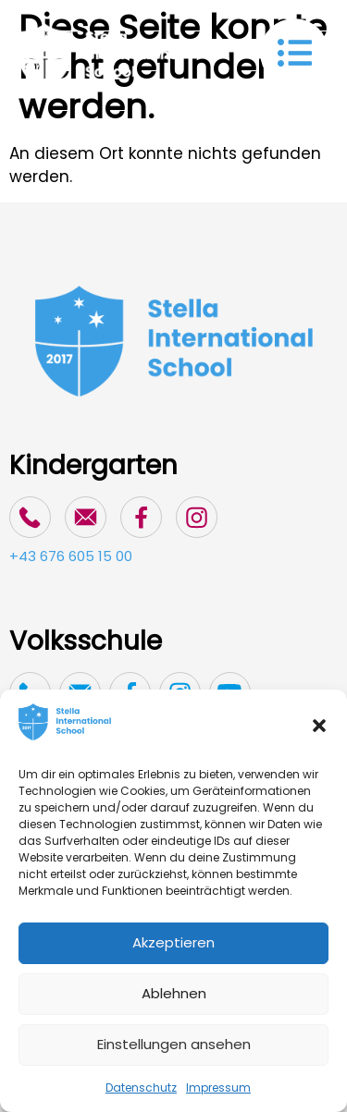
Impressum (218, 1087)
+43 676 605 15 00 (70, 556)
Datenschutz (141, 1087)
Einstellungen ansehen (174, 1044)
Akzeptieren (173, 942)
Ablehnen (174, 993)
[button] (319, 725)
